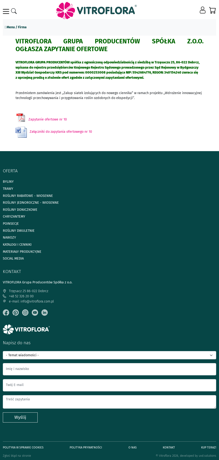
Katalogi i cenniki (17, 245)
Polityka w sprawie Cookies (23, 447)
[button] (203, 10)
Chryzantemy (14, 217)
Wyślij (20, 417)
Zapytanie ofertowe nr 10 (47, 119)
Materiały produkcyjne (22, 252)
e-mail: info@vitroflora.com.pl (28, 301)
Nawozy (9, 238)
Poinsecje (11, 224)
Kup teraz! (208, 447)
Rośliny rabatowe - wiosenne (28, 196)
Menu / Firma (16, 27)
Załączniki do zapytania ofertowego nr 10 (61, 132)
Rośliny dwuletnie (19, 231)
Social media (13, 259)
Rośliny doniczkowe (20, 210)
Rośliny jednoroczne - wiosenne (31, 203)
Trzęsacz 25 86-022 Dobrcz (25, 291)
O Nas (132, 447)
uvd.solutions (207, 455)
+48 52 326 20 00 (18, 296)
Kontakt (169, 447)
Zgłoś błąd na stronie (17, 455)
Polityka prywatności (86, 447)
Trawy (8, 189)
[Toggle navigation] (7, 11)
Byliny (8, 182)
